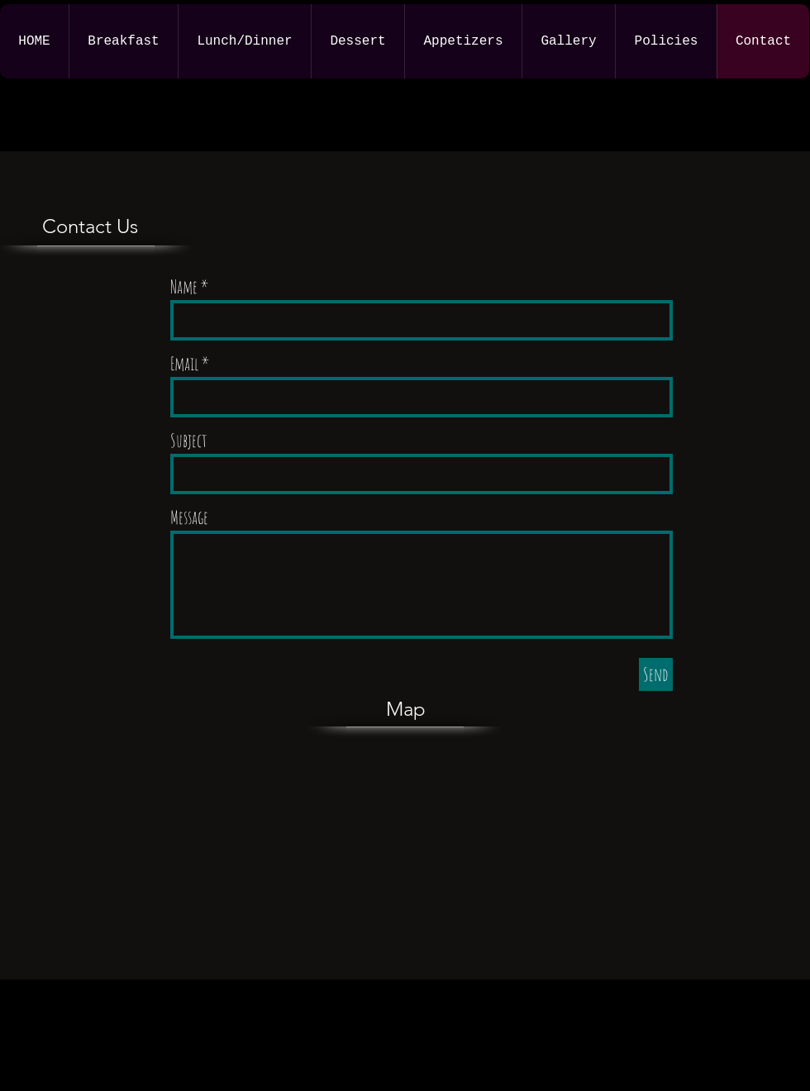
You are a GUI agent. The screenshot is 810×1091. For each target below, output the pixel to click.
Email (184, 364)
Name (184, 287)
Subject (188, 440)
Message (189, 517)
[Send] (656, 674)
